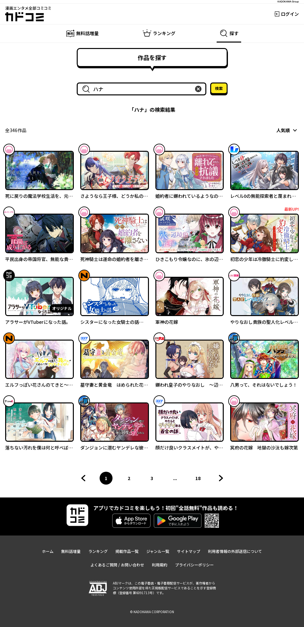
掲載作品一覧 (127, 551)
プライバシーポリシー (194, 564)
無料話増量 (71, 551)
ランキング (98, 551)
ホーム (48, 551)
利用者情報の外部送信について (235, 551)
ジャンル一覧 (157, 551)
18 (199, 480)
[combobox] (142, 88)
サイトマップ (188, 551)
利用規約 (159, 564)
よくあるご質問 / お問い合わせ (117, 564)
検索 (219, 88)
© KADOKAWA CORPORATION (152, 611)
